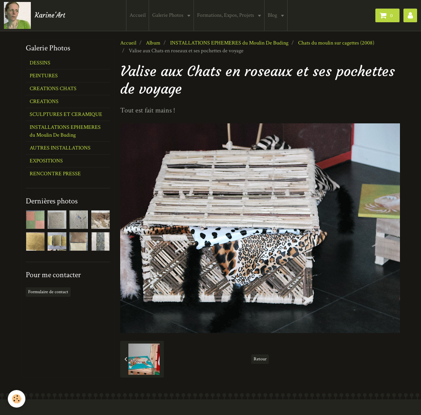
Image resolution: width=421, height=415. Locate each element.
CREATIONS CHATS (53, 88)
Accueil (138, 15)
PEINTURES (44, 75)
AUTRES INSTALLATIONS (60, 147)
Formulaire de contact (48, 292)
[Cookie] (16, 399)
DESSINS (40, 62)
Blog (273, 15)
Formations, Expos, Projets (226, 15)
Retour (260, 359)
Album (153, 42)
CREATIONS (44, 101)
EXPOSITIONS (46, 160)
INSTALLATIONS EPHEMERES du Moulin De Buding (229, 42)
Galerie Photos (168, 15)
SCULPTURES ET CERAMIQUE (66, 114)
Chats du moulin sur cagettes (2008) (336, 42)
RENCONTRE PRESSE (55, 173)
